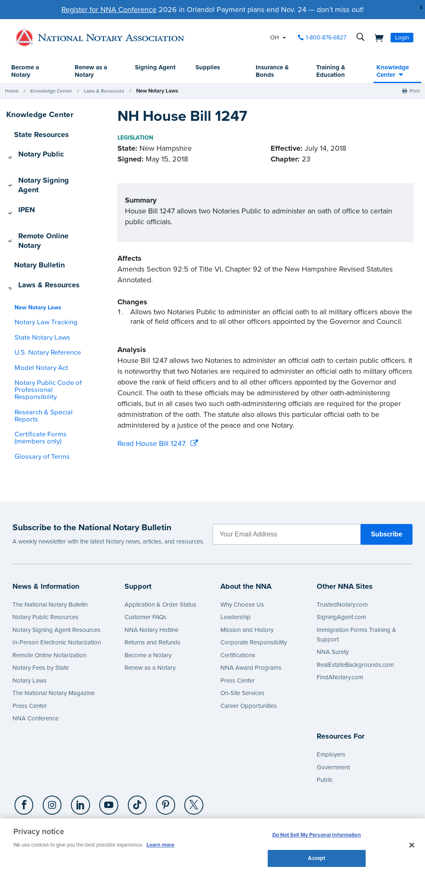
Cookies (150, 801)
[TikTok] (129, 772)
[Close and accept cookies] (412, 844)
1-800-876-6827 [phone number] (326, 37)
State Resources (36, 134)
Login (402, 37)
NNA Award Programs (250, 634)
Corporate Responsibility (253, 609)
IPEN (21, 188)
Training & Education (329, 71)
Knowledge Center (390, 71)
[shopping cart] (376, 37)
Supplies (208, 67)
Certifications (237, 622)
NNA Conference (35, 685)
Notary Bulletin (35, 224)
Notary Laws (29, 647)
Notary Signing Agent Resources (56, 596)
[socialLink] (24, 771)
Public (325, 746)
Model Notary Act (37, 318)
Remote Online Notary (45, 206)
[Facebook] (23, 772)
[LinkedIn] (76, 772)
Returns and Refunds (153, 609)
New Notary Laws (156, 91)
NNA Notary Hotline (151, 596)
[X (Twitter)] (182, 772)
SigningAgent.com (341, 584)
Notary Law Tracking (40, 273)
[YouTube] (102, 772)
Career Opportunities (248, 672)
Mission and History (247, 596)
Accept (316, 856)
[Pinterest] (155, 772)
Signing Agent (148, 71)
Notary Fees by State (40, 634)
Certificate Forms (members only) (49, 374)
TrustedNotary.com (342, 571)
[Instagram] (50, 772)
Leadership (235, 584)
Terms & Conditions (226, 801)
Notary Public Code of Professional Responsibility (48, 337)
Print (415, 91)
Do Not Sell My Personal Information (316, 835)
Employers (331, 721)
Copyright (122, 801)
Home (12, 91)
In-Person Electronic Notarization (56, 609)
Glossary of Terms (37, 393)
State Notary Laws (37, 287)
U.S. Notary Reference (43, 303)
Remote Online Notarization (49, 622)
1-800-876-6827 (37, 801)
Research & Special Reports (50, 355)
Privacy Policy (86, 801)
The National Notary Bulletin (50, 571)
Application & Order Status (160, 571)
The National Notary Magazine (53, 659)
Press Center (29, 672)
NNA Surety (333, 618)
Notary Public (33, 152)
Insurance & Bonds (271, 71)
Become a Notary (29, 71)
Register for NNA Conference (108, 9)
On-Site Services (242, 659)
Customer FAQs (145, 584)
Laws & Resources (104, 91)
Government (333, 734)
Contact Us (181, 801)
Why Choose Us (242, 571)
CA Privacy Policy (281, 801)
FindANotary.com (340, 644)
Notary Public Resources (45, 584)
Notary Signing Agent (45, 170)
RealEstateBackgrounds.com (355, 631)
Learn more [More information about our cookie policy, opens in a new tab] (160, 844)
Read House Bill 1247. (151, 443)
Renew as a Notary (93, 71)
